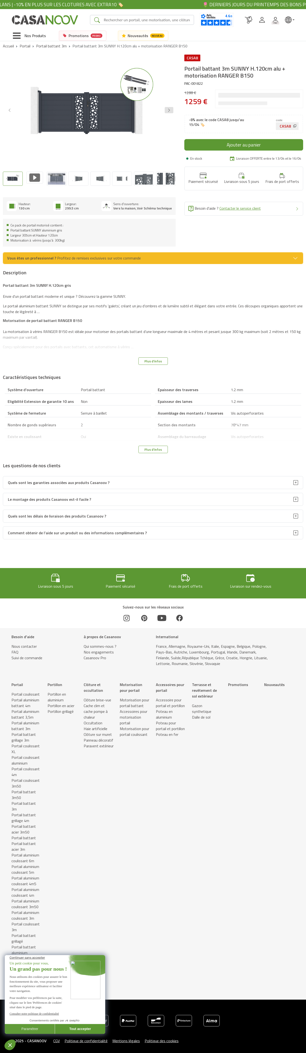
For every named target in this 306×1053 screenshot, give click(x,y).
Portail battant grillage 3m (23, 735)
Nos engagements (99, 650)
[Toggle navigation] (29, 35)
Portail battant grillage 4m (23, 815)
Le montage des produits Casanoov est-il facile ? (49, 497)
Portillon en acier (61, 703)
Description (22, 1047)
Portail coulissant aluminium (25, 758)
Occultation (93, 721)
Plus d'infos (153, 358)
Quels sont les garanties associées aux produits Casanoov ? (58, 480)
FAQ (14, 650)
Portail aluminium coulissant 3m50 (25, 901)
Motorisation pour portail (131, 685)
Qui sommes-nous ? (100, 644)
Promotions (238, 682)
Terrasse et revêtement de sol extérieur (204, 688)
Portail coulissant (25, 692)
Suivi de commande (26, 656)
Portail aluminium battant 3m (25, 723)
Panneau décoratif (98, 738)
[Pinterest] (144, 616)
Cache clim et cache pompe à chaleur (96, 709)
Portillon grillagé (61, 709)
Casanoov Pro (95, 656)
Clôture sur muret (98, 732)
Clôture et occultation (93, 685)
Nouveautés (274, 682)
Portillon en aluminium (57, 695)
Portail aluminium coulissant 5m (25, 867)
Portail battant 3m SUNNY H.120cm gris (37, 283)
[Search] (147, 19)
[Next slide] (171, 177)
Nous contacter (24, 644)
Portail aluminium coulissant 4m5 (25, 878)
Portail (25, 46)
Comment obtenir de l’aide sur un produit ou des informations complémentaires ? (77, 531)
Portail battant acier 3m (23, 844)
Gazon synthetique (201, 706)
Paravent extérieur (99, 744)
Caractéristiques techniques (96, 1047)
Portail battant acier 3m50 (23, 827)
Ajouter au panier (244, 144)
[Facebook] (179, 616)
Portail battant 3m (51, 46)
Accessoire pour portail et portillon (170, 700)
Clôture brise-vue (97, 698)
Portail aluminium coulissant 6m (25, 856)
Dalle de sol (201, 715)
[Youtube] (162, 616)
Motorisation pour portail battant (134, 700)
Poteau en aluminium (164, 712)
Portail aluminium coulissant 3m (25, 913)
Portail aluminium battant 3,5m (25, 712)
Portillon (55, 682)
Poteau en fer (167, 732)
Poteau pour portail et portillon (170, 723)
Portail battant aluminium (23, 947)
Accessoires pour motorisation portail (133, 715)
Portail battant (23, 836)
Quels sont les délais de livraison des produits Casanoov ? (57, 514)
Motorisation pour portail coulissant (134, 729)
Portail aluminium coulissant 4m (25, 890)
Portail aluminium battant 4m (25, 700)
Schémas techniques (53, 1047)
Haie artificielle (95, 726)
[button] (169, 110)
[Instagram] (127, 616)
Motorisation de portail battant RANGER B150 (42, 318)
